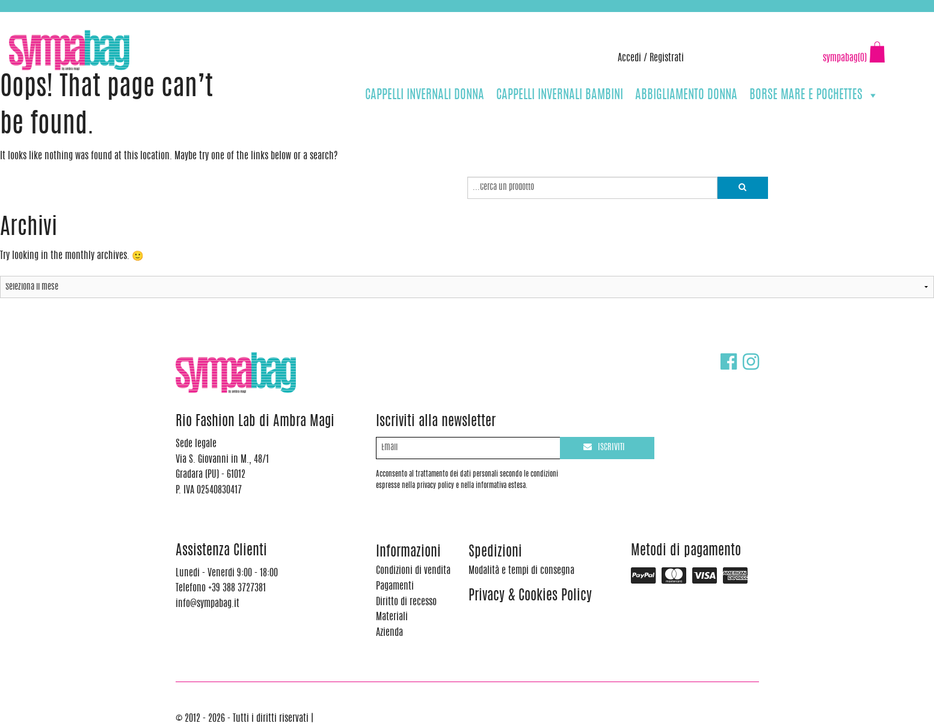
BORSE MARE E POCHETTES (814, 95)
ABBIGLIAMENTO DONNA (686, 95)
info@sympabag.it (167, 18)
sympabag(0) (845, 58)
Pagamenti (395, 586)
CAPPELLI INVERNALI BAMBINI (559, 95)
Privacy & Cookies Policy (530, 596)
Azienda (389, 633)
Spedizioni (495, 553)
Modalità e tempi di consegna (521, 571)
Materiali (392, 617)
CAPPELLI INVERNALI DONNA (424, 95)
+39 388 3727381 (59, 18)
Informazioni (408, 553)
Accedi (629, 58)
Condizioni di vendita (413, 571)
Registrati (667, 58)
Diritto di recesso (406, 602)
